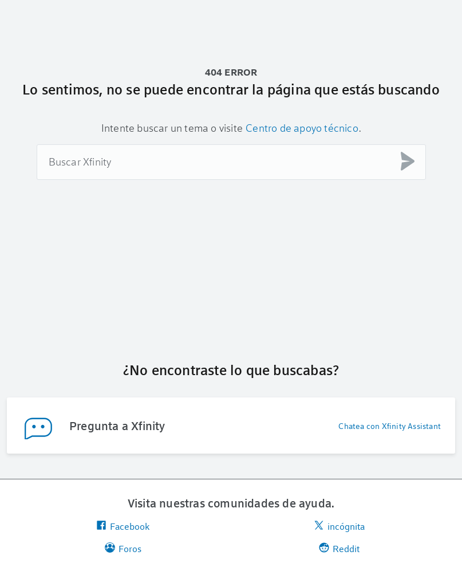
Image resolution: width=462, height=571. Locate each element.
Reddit (339, 548)
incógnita (339, 526)
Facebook (122, 526)
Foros (123, 548)
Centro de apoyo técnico (302, 128)
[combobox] (231, 162)
